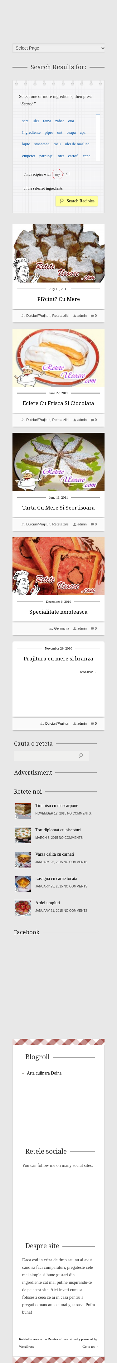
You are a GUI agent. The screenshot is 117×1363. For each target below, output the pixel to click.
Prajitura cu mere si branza (58, 658)
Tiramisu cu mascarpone (56, 805)
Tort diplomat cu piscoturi (58, 830)
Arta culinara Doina (44, 1073)
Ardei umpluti (47, 903)
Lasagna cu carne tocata (56, 878)
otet (61, 155)
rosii (57, 144)
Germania (61, 628)
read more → (88, 672)
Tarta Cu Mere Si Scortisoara (58, 508)
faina (47, 120)
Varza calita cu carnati (54, 854)
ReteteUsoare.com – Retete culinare (60, 19)
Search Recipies (80, 201)
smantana (41, 144)
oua (71, 120)
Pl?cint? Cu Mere (58, 299)
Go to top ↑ (90, 1346)
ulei (36, 120)
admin (82, 315)
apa (82, 132)
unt (59, 132)
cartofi (73, 155)
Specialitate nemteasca (58, 612)
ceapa (71, 132)
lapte (26, 144)
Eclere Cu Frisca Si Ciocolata (58, 403)
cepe (86, 155)
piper (49, 132)
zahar (59, 120)
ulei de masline (77, 144)
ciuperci (28, 155)
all (68, 174)
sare (25, 120)
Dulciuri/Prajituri (38, 315)
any (57, 174)
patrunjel (46, 155)
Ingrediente (31, 132)
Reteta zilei (60, 315)
